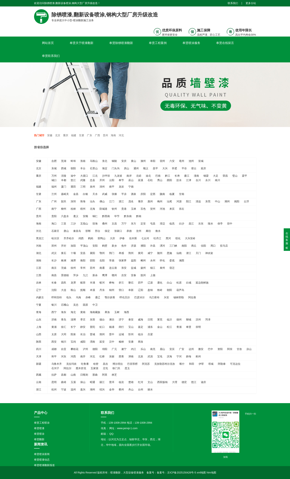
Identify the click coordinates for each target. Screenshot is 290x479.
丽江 (102, 382)
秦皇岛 (77, 230)
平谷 (184, 168)
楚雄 (131, 382)
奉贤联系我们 (51, 55)
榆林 (121, 341)
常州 (82, 267)
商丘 (193, 245)
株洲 (63, 260)
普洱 (111, 382)
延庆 (203, 168)
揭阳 (236, 201)
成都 (54, 349)
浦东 (150, 326)
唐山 (66, 230)
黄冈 (140, 253)
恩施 (169, 253)
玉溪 (73, 382)
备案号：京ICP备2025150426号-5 (176, 472)
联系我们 (233, 2)
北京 (57, 135)
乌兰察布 (154, 297)
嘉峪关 (65, 194)
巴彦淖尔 (139, 297)
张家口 (118, 230)
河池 (162, 208)
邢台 (97, 230)
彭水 (179, 180)
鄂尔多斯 (110, 297)
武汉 (54, 253)
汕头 (92, 201)
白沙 (181, 223)
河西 (73, 356)
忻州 (131, 334)
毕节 (116, 216)
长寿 (177, 175)
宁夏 (38, 304)
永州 (152, 260)
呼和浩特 (56, 297)
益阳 (133, 260)
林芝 (114, 374)
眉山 (162, 349)
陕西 (38, 341)
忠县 (92, 180)
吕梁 (150, 334)
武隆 (82, 180)
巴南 (158, 175)
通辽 (97, 297)
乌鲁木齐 (56, 363)
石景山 (94, 168)
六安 (172, 160)
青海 (38, 312)
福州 (54, 186)
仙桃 (179, 253)
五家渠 (94, 368)
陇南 (162, 194)
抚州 (143, 275)
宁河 (179, 356)
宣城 (200, 160)
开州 (102, 180)
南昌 (54, 275)
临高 (172, 223)
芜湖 (63, 160)
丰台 (82, 168)
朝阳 (73, 168)
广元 (114, 349)
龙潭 (73, 282)
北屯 (105, 368)
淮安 (124, 267)
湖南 (38, 260)
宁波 (63, 389)
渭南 (92, 341)
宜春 (133, 275)
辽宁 (38, 290)
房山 (126, 168)
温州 (73, 389)
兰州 (54, 194)
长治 (82, 334)
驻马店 (224, 245)
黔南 (138, 216)
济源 (133, 245)
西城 (63, 168)
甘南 (181, 194)
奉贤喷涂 (39, 433)
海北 (73, 312)
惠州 (150, 201)
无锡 (63, 267)
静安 (82, 326)
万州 (54, 175)
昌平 (155, 168)
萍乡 (75, 275)
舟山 (131, 389)
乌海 (78, 297)
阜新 (131, 290)
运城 (121, 334)
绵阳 (104, 349)
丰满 (92, 282)
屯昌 (152, 223)
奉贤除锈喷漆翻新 (121, 42)
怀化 (162, 260)
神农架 (209, 253)
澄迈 (162, 223)
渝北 (148, 175)
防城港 (103, 208)
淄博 (73, 319)
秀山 (159, 180)
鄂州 (102, 253)
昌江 (191, 223)
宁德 (131, 186)
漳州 (102, 186)
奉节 (121, 180)
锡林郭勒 (178, 297)
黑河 (168, 238)
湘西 (181, 260)
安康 (131, 341)
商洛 (140, 341)
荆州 (131, 253)
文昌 (114, 223)
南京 (54, 267)
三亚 (63, 223)
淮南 (82, 160)
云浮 (246, 201)
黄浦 (54, 326)
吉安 (124, 275)
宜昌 (82, 253)
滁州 (143, 160)
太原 (54, 334)
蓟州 (198, 356)
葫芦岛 (180, 290)
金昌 (75, 194)
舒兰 (121, 282)
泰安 (131, 319)
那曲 (95, 374)
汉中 (111, 341)
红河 (140, 382)
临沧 (121, 382)
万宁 (124, 223)
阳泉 (73, 334)
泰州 (162, 267)
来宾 (172, 208)
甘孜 (239, 349)
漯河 (162, 245)
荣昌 (225, 175)
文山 (150, 382)
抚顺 (82, 290)
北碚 (138, 175)
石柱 (150, 180)
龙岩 (121, 186)
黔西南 (106, 216)
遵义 (75, 216)
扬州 (143, 267)
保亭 (220, 223)
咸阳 (82, 341)
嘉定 (140, 326)
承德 (129, 230)
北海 (92, 208)
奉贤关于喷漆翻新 (81, 42)
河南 (38, 245)
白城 (188, 282)
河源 (179, 201)
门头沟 (115, 168)
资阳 (220, 349)
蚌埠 (73, 160)
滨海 (169, 356)
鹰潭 (104, 275)
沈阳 (54, 290)
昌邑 (63, 282)
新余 (95, 275)
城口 (54, 180)
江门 (111, 201)
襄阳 (92, 253)
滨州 (198, 319)
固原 (85, 304)
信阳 (203, 245)
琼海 (95, 223)
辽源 (150, 282)
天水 (95, 194)
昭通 (92, 382)
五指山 (84, 223)
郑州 (54, 245)
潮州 (227, 201)
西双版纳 (162, 382)
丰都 (63, 180)
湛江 (121, 201)
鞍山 (73, 290)
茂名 (131, 201)
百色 (143, 208)
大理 (174, 382)
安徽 (49, 135)
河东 (63, 356)
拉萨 (54, 374)
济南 (54, 319)
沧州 (138, 230)
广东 (89, 135)
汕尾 (169, 201)
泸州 (85, 349)
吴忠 (75, 304)
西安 (54, 341)
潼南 (196, 175)
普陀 (92, 326)
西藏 (38, 374)
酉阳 (169, 180)
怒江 (193, 382)
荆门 (111, 253)
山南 (73, 374)
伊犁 (201, 363)
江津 (188, 180)
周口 (213, 245)
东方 (133, 223)
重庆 (65, 135)
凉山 (249, 349)
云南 (38, 382)
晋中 (111, 334)
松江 (169, 326)
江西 (38, 275)
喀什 (182, 363)
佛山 (102, 201)
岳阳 (102, 260)
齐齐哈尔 (69, 238)
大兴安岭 (190, 238)
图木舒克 (81, 368)
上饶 (152, 275)
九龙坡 (118, 175)
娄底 (172, 260)
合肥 (54, 160)
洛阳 (73, 245)
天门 (198, 253)
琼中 (229, 223)
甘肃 (81, 135)
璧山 (234, 175)
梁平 (244, 175)
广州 (54, 201)
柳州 (63, 208)
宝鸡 (73, 341)
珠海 (82, 201)
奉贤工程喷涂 (42, 422)
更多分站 (251, 2)
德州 (179, 319)
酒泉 (133, 194)
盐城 (133, 267)
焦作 (124, 245)
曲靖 (63, 382)
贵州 (105, 135)
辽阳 (140, 290)
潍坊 (111, 319)
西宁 (54, 312)
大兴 (165, 168)
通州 (136, 168)
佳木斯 (133, 238)
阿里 (104, 374)
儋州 (104, 223)
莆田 (73, 186)
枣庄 (82, 319)
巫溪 (140, 180)
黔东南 (128, 216)
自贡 (63, 349)
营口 (121, 290)
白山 (169, 282)
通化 (159, 282)
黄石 (63, 253)
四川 (38, 349)
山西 (38, 334)
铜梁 (206, 175)
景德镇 (65, 275)
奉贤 (188, 326)
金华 (111, 389)
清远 (198, 201)
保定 (107, 230)
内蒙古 (40, 297)
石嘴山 (65, 304)
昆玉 (127, 368)
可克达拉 (235, 363)
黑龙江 (40, 238)
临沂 (169, 319)
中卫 (95, 304)
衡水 (158, 230)
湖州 (92, 389)
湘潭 (73, 260)
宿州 (162, 160)
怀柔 (174, 168)
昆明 (54, 382)
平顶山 (84, 245)
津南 (131, 356)
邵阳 (92, 260)
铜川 (63, 341)
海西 (126, 312)
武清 (150, 356)
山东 (38, 319)
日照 (150, 319)
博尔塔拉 (117, 363)
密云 (193, 168)
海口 (54, 223)
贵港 (124, 208)
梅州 (159, 201)
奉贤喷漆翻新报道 (44, 465)
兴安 (166, 297)
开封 (63, 245)
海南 (113, 135)
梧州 (82, 208)
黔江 (167, 175)
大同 (63, 334)
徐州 (73, 267)
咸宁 (150, 253)
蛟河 (102, 282)
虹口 (102, 326)
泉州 (92, 186)
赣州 (114, 275)
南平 (111, 186)
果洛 (107, 312)
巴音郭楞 (132, 363)
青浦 (179, 326)
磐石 (131, 282)
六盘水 (65, 216)
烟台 (102, 319)
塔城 (210, 363)
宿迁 (172, 267)
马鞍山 (94, 160)
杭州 (54, 389)
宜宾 (172, 349)
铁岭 (159, 290)
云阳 (111, 180)
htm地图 (211, 472)
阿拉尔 (67, 368)
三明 (82, 186)
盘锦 (150, 290)
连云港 (113, 267)
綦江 (186, 175)
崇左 (181, 208)
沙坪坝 (106, 175)
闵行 (121, 326)
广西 (97, 135)
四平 (140, 282)
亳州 (181, 160)
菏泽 (207, 319)
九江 (85, 275)
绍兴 (102, 389)
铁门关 (116, 368)
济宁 (121, 319)
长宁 (73, 326)
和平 (54, 356)
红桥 (102, 356)
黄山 (133, 160)
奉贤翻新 (39, 439)
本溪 (92, 290)
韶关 (63, 201)
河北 (121, 135)
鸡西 (81, 238)
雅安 (200, 349)
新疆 (38, 363)
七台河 (145, 238)
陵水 (210, 223)
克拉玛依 (71, 363)
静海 (188, 356)
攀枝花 (74, 349)
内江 (133, 349)
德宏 (184, 382)
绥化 (178, 238)
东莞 (207, 201)
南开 (82, 356)
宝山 (131, 326)
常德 (111, 260)
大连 (63, 290)
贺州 (152, 208)
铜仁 (95, 216)
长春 (54, 282)
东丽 (111, 356)
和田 (191, 363)
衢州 (121, 389)
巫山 (131, 180)
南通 (102, 267)
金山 (159, 326)
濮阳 (143, 245)
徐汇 (63, 326)
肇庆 (140, 201)
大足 (215, 175)
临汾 (140, 334)
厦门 (63, 186)
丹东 (102, 290)
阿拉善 (192, 297)
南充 (152, 349)
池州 (191, 160)
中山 (217, 201)
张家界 (123, 260)
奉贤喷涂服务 (191, 42)
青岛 (63, 319)
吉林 (38, 282)
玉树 (116, 312)
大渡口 (84, 175)
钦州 (114, 208)
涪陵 (63, 175)
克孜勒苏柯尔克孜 (164, 363)
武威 (104, 194)
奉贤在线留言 (225, 42)
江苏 (38, 267)
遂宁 (124, 349)
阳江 (188, 201)
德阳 (95, 349)
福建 (73, 135)
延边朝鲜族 (202, 282)
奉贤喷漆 (39, 428)
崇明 (198, 326)
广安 (181, 349)
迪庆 (203, 382)
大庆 (112, 238)
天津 (38, 356)
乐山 (143, 349)
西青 (121, 356)
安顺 (85, 216)
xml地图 (201, 472)
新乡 (114, 245)
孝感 (121, 253)
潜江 (188, 253)
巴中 (210, 349)
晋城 (92, 334)
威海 (140, 319)
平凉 (124, 194)
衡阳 (82, 260)
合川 (198, 180)
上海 (38, 326)
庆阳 (143, 194)
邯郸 (88, 230)
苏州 (92, 267)
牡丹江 (157, 238)
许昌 (152, 245)
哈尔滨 (55, 238)
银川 (54, 304)
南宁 (54, 208)
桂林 (73, 208)
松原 (179, 282)
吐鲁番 (85, 363)
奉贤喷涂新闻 (42, 454)
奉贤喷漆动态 (42, 459)
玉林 (133, 208)
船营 (82, 282)
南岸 (129, 175)
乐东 (200, 223)
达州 (191, 349)
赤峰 (88, 297)
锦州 (111, 290)
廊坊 (148, 230)
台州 (140, 389)
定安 (143, 223)
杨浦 (111, 326)
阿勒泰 (222, 363)
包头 (68, 297)
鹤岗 (90, 238)
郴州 (143, 260)
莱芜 (159, 319)
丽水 (150, 389)
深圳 (73, 201)
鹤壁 (104, 245)
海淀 (104, 168)
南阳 (184, 245)
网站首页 (48, 42)
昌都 (63, 374)
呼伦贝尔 (124, 297)
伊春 (122, 238)
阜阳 (152, 160)
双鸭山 (101, 238)
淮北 (104, 160)
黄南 (82, 312)
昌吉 (105, 363)
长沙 (54, 260)
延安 (102, 341)
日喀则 (84, 374)
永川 (207, 180)
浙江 (38, 389)
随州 (159, 253)
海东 (63, 312)
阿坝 (229, 349)
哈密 (95, 363)
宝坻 (159, 356)
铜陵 (114, 160)
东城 (54, 168)
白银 (85, 194)
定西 (152, 194)
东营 (92, 319)
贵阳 (54, 216)
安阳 (95, 245)
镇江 (152, 267)
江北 (95, 175)
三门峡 (173, 245)
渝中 (73, 175)
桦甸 (111, 282)
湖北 (38, 253)
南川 (217, 180)
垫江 (73, 180)
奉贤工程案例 (158, 42)
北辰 (140, 356)
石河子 (55, 368)
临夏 (172, 194)
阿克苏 (146, 363)
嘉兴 (82, 389)
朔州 (102, 334)
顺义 (145, 168)
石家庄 (55, 230)
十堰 (73, 253)
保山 (82, 382)
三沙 (73, 223)
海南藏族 (95, 312)
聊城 (188, 319)
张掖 (114, 194)
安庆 (124, 160)
